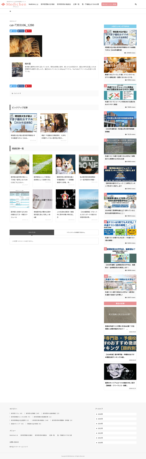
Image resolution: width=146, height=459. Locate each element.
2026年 (100, 414)
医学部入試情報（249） (33, 413)
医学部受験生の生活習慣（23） (20, 420)
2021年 (100, 438)
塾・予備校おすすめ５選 (64, 435)
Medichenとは (33, 4)
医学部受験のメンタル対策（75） (21, 416)
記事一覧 (76, 4)
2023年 (100, 428)
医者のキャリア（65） (17, 423)
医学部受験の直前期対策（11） (43, 416)
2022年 (100, 433)
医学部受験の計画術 (48, 4)
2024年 (100, 423)
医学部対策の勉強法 (64, 4)
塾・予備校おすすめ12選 (90, 4)
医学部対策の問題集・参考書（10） (62, 420)
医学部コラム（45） (17, 413)
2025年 (100, 419)
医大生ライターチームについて (19, 446)
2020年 (100, 442)
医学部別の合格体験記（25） (51, 413)
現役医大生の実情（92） (34, 423)
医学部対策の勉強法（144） (41, 420)
